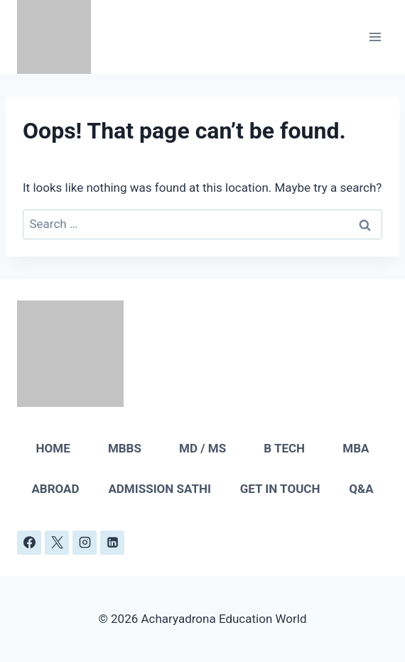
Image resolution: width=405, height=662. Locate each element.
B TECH (284, 448)
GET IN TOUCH (280, 489)
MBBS (124, 448)
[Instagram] (84, 543)
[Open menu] (375, 37)
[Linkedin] (112, 543)
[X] (57, 543)
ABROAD (55, 489)
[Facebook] (29, 543)
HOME (53, 448)
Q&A (361, 489)
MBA (355, 448)
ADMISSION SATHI (159, 489)
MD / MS (202, 448)
